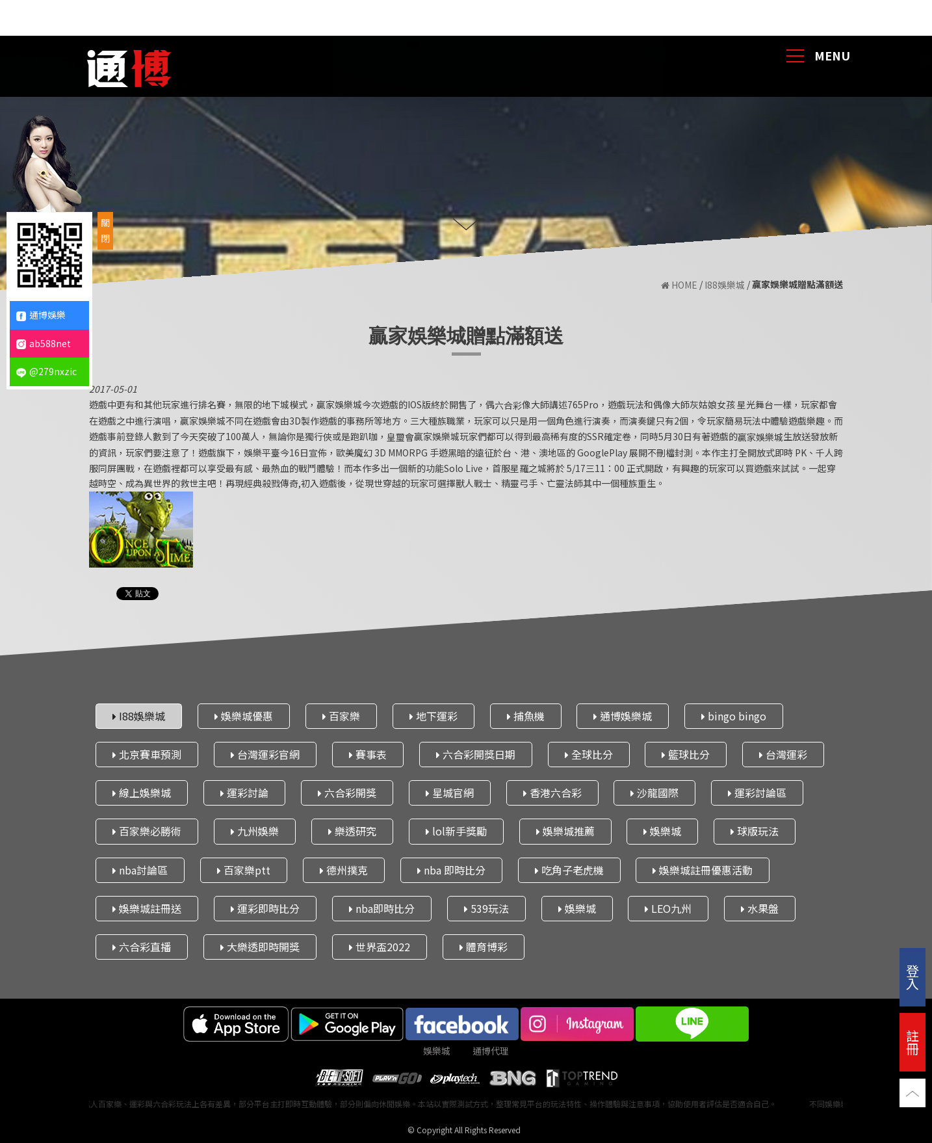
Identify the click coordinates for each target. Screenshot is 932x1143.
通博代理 (490, 1050)
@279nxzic (46, 371)
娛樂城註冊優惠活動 (703, 869)
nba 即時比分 (451, 869)
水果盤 (760, 908)
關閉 (105, 230)
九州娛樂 (255, 831)
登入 (912, 977)
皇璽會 (400, 436)
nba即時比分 (382, 908)
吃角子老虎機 (569, 869)
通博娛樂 (41, 314)
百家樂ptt (243, 869)
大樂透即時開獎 (260, 946)
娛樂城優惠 (243, 716)
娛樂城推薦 (565, 831)
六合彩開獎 (347, 792)
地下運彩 (433, 716)
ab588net (43, 343)
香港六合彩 (552, 792)
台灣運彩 (783, 754)
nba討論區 (140, 869)
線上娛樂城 (141, 792)
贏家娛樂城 (760, 436)
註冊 (912, 1042)
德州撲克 (344, 869)
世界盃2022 (379, 946)
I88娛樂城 (725, 284)
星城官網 (450, 792)
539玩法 (486, 908)
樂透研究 (352, 831)
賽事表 (368, 754)
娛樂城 (662, 831)
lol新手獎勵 (456, 831)
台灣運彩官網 (265, 754)
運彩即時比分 (265, 908)
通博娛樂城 (622, 716)
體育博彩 (484, 946)
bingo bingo (733, 716)
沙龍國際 (654, 792)
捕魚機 (526, 716)
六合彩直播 (141, 946)
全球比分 (589, 754)
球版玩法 (755, 831)
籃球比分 (686, 754)
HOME (679, 284)
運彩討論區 (757, 792)
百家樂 (341, 716)
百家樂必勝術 (146, 831)
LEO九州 (668, 908)
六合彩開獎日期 (475, 754)
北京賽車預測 (146, 754)
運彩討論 (244, 792)
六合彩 (508, 405)
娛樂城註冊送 (146, 908)
